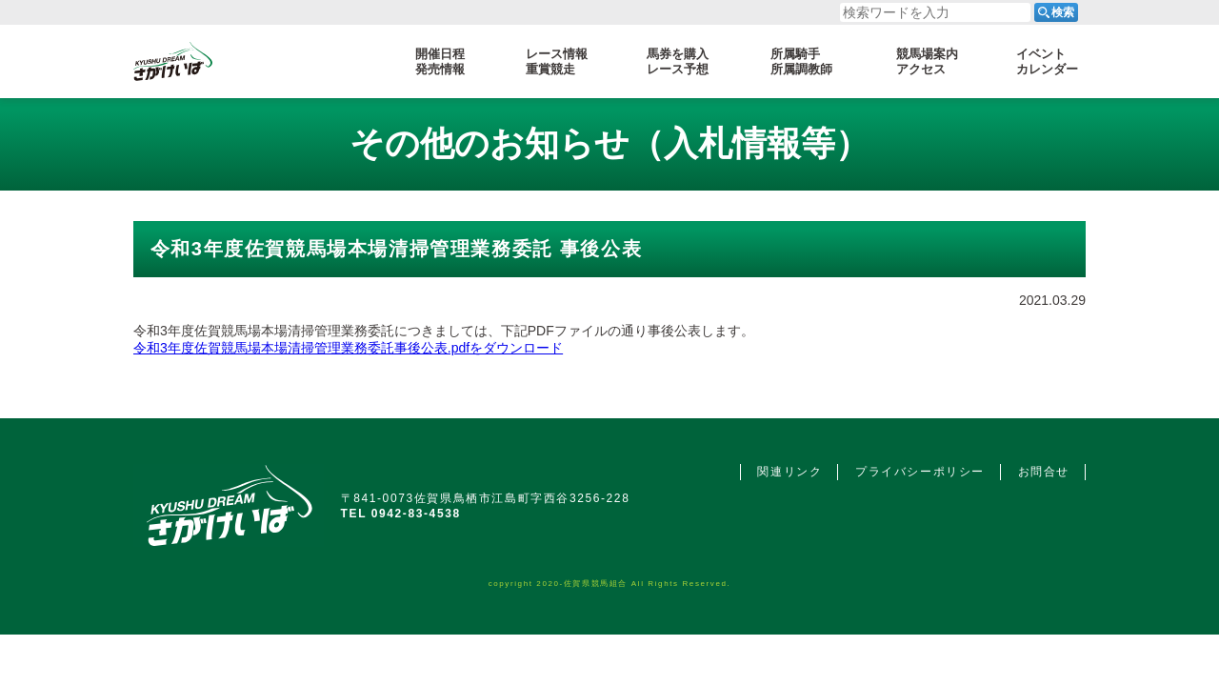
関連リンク (789, 471)
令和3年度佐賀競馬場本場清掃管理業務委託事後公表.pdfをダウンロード (348, 347)
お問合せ (1043, 471)
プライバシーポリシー (920, 471)
